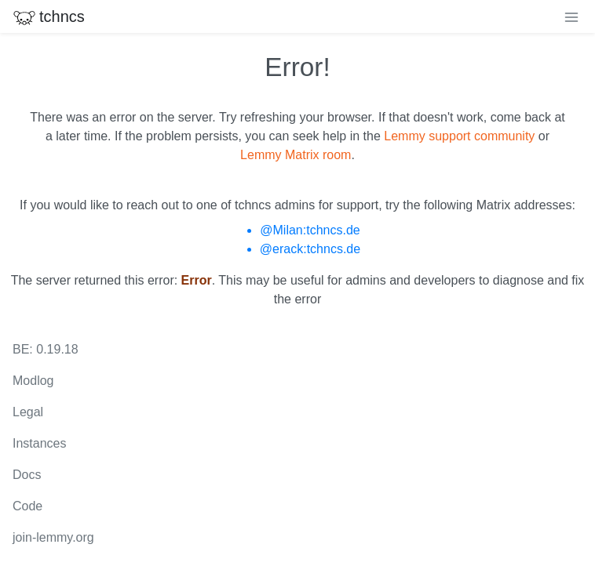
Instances (39, 443)
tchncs (49, 16)
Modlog (33, 380)
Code (27, 506)
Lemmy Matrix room (295, 154)
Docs (27, 474)
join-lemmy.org (53, 537)
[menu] (571, 16)
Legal (28, 412)
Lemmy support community (459, 136)
